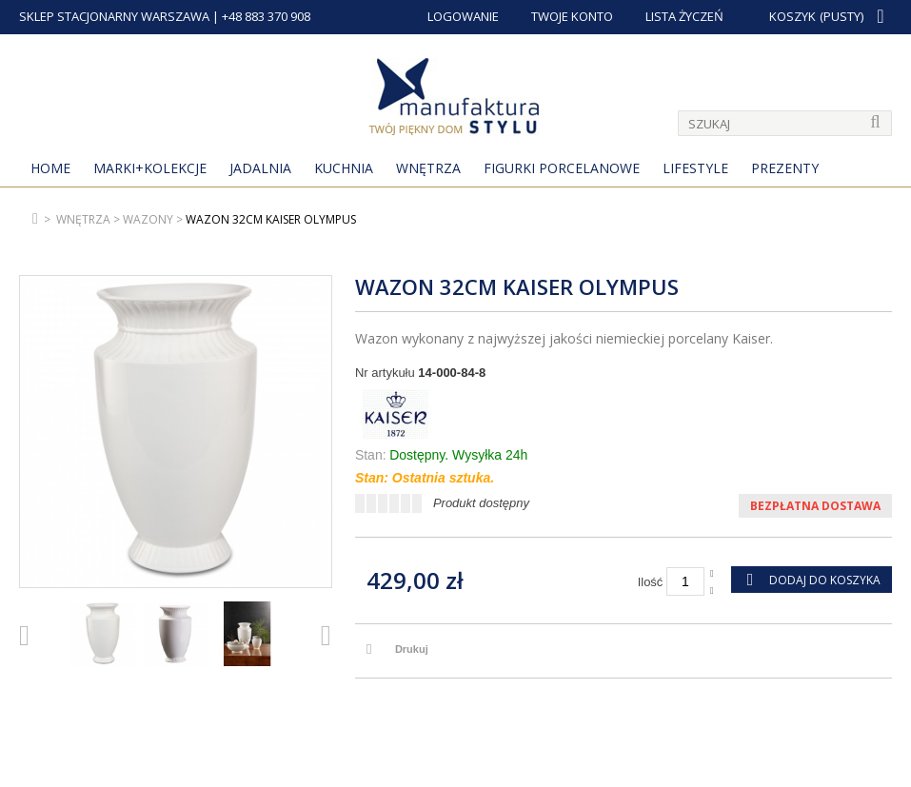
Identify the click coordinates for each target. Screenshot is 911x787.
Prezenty (785, 168)
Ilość (650, 582)
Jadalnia (260, 168)
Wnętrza (428, 168)
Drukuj (411, 649)
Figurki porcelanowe (562, 168)
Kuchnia (343, 168)
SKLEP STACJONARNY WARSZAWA (114, 16)
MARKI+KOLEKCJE (150, 168)
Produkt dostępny (481, 503)
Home (50, 168)
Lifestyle (695, 168)
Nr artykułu (385, 372)
